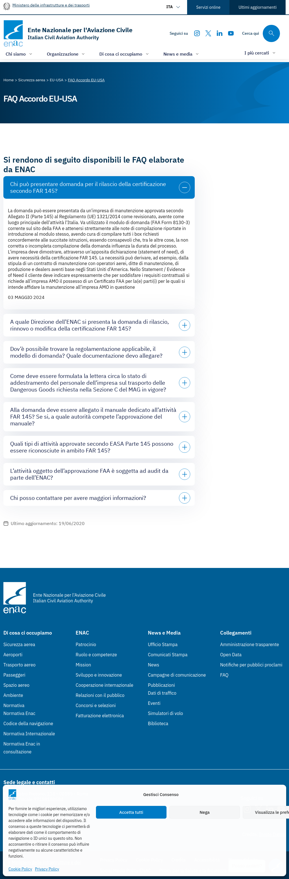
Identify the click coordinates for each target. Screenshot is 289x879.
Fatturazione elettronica (100, 715)
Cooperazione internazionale (104, 685)
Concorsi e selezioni (96, 705)
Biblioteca (158, 723)
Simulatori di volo (165, 713)
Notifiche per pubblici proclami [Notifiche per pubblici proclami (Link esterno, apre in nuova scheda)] (251, 665)
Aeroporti (13, 654)
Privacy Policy (47, 869)
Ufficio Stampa (163, 644)
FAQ (224, 675)
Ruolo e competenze (96, 654)
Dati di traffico (162, 693)
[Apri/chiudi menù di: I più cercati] (260, 53)
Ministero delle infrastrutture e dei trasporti (51, 5)
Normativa (14, 705)
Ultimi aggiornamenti (257, 7)
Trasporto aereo (19, 665)
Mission (83, 665)
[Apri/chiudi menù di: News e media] (181, 54)
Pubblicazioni (161, 685)
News (153, 665)
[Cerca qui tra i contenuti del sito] (261, 33)
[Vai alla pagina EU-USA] (56, 79)
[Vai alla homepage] (67, 33)
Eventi (154, 703)
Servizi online (208, 7)
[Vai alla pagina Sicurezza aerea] (31, 79)
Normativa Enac (19, 713)
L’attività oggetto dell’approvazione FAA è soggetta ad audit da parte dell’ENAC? (89, 474)
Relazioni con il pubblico (100, 695)
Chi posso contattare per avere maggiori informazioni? (78, 498)
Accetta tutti (131, 812)
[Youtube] (230, 33)
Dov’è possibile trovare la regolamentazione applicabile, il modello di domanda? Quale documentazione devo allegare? (86, 352)
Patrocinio (86, 644)
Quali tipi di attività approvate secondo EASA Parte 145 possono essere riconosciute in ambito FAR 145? (91, 447)
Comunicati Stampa (167, 654)
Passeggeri (14, 675)
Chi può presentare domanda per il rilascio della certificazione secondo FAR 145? (88, 187)
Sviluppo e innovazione (99, 675)
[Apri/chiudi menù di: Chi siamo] (19, 54)
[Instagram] (197, 33)
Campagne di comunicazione (177, 675)
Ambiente (13, 695)
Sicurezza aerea (19, 644)
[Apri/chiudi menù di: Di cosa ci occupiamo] (124, 54)
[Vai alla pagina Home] (8, 79)
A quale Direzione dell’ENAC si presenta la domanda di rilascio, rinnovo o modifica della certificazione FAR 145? (89, 325)
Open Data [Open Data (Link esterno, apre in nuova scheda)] (231, 654)
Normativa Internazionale (29, 733)
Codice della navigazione (28, 723)
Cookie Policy (20, 869)
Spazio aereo (16, 685)
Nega (204, 812)
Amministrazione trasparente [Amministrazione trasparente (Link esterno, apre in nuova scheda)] (249, 644)
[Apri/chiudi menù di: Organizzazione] (66, 54)
